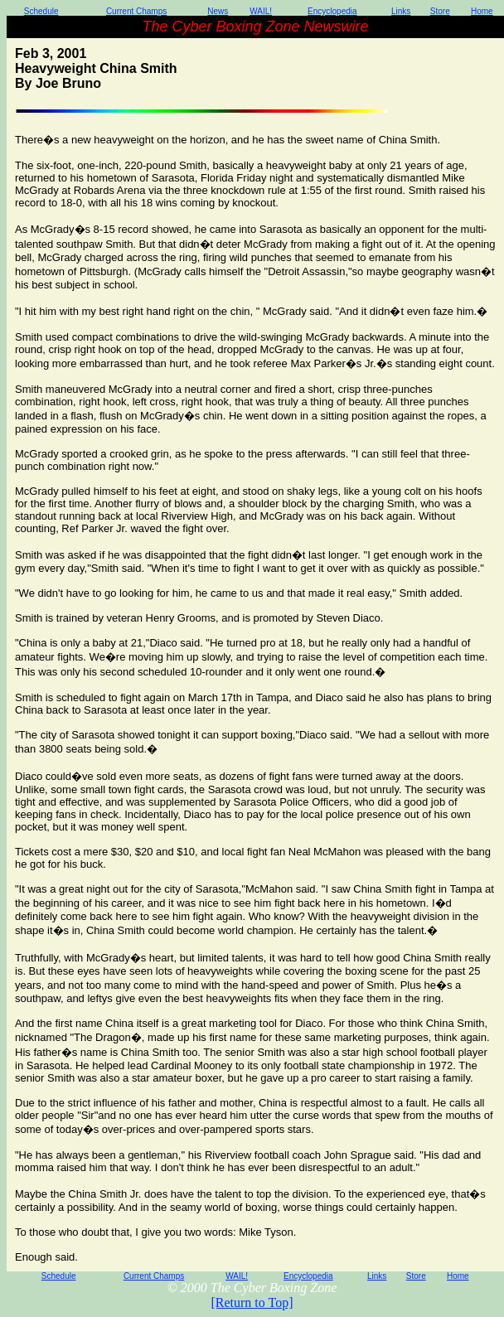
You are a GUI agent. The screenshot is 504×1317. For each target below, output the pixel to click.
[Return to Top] (252, 1302)
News (217, 11)
